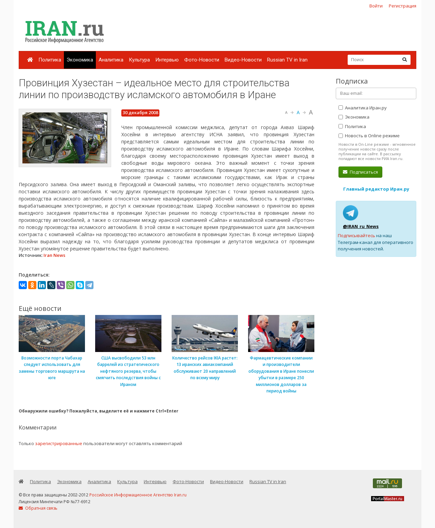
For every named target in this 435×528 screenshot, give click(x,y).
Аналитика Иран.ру (362, 108)
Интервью (167, 60)
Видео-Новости (243, 60)
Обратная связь (38, 508)
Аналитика (111, 60)
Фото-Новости (201, 60)
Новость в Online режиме (369, 136)
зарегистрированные (58, 443)
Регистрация (402, 6)
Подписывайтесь (356, 235)
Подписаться (360, 172)
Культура (139, 60)
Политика (49, 60)
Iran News (54, 255)
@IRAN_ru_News (361, 226)
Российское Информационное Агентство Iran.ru (138, 495)
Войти (376, 6)
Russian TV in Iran (287, 60)
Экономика (80, 60)
